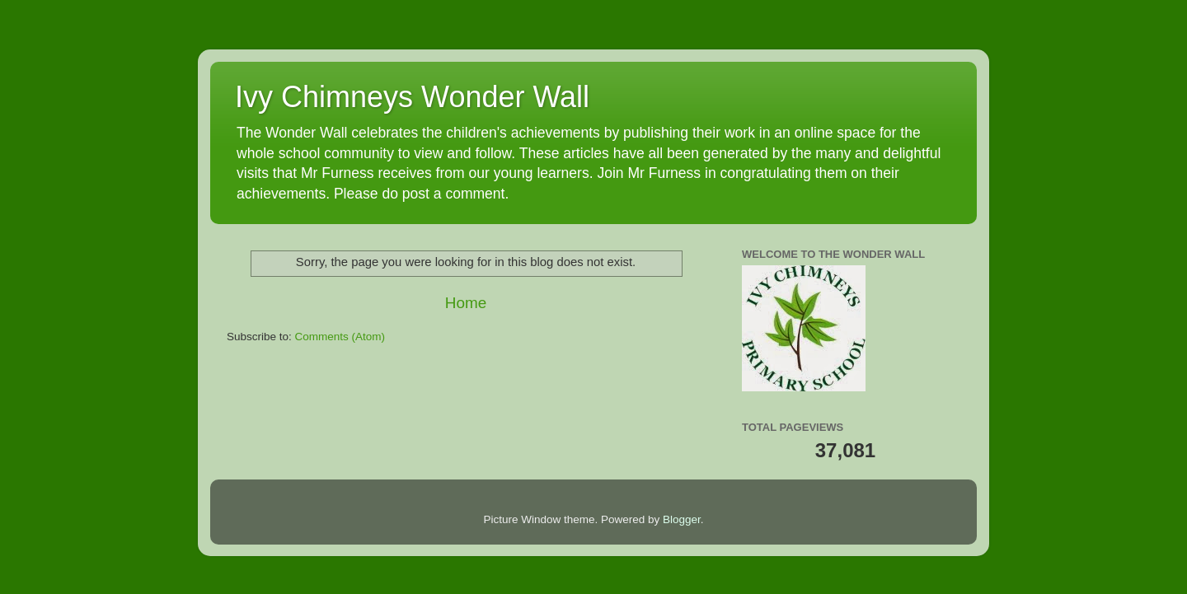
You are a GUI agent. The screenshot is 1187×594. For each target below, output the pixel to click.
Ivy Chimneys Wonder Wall (412, 97)
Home (465, 302)
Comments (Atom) (340, 336)
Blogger (682, 519)
